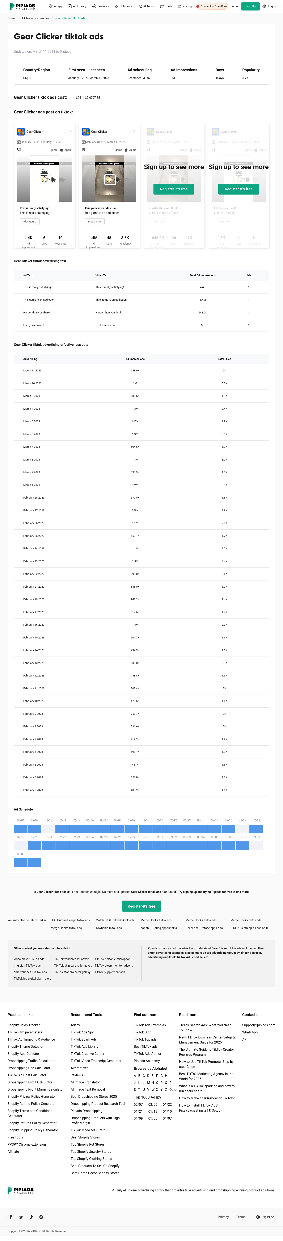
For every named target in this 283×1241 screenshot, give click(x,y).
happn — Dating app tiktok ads (160, 928)
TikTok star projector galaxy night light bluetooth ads (74, 972)
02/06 (152, 1105)
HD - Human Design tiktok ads (70, 920)
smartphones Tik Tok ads (30, 972)
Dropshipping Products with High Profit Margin (95, 1120)
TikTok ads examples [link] (36, 18)
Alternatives (80, 1068)
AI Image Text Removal (88, 1089)
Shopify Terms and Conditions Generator (30, 1113)
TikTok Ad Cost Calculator (27, 1075)
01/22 (167, 1105)
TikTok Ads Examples (150, 1025)
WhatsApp (250, 1032)
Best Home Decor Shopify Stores (95, 1173)
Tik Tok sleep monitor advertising (115, 965)
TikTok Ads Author (147, 1054)
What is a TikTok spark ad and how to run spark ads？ (207, 1088)
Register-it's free (174, 189)
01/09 (138, 1118)
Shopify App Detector (23, 1054)
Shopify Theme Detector (25, 1047)
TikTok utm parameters (25, 1032)
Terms (241, 1217)
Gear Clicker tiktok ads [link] (70, 18)
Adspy (75, 1025)
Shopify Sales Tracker (24, 1025)
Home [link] (12, 18)
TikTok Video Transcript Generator (96, 1061)
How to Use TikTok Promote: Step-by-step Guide (207, 1064)
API (245, 1039)
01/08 (152, 1118)
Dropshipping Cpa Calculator (29, 1068)
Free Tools (15, 1137)
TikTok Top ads (145, 1039)
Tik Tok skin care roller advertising (74, 965)
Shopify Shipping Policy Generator (33, 1130)
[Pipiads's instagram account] (41, 1217)
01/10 (167, 1111)
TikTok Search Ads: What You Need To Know (205, 1027)
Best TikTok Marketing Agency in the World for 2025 (206, 1076)
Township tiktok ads (109, 928)
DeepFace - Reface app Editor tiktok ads (208, 928)
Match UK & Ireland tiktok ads (115, 920)
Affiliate (13, 1152)
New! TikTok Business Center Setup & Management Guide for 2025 (207, 1039)
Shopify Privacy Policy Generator (32, 1097)
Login (234, 6)
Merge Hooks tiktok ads (156, 920)
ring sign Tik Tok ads (27, 965)
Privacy (223, 1217)
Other (169, 1090)
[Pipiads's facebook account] (11, 1217)
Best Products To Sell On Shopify (95, 1166)
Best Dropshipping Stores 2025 (94, 1097)
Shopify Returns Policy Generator (32, 1123)
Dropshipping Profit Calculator (30, 1082)
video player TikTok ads (29, 959)
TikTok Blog (142, 1032)
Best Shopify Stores (85, 1137)
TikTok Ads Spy (82, 1032)
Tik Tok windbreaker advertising (74, 959)
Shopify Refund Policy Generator (32, 1104)
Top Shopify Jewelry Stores (91, 1152)
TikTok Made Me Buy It (88, 1130)
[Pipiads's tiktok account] (31, 1217)
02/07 (138, 1105)
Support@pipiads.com (258, 1025)
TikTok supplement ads (110, 972)
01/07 (167, 1118)
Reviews (77, 1075)
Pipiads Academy (147, 1061)
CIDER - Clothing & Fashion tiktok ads (253, 928)
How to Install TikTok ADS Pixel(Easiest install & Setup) (200, 1107)
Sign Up (251, 6)
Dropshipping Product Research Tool (98, 1104)
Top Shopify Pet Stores (88, 1144)
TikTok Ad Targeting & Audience (31, 1039)
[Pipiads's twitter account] (21, 1217)
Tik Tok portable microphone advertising (115, 959)
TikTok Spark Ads (84, 1039)
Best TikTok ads (145, 1047)
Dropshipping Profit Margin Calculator (36, 1089)
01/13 (152, 1111)
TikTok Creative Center (88, 1054)
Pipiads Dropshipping (86, 1111)
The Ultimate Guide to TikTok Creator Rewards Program (206, 1052)
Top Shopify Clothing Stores (91, 1159)
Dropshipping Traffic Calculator (31, 1061)
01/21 (138, 1111)
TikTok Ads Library (84, 1047)
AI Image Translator (85, 1082)
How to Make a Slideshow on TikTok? (207, 1098)
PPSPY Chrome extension (27, 1144)
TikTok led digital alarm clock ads (34, 978)
